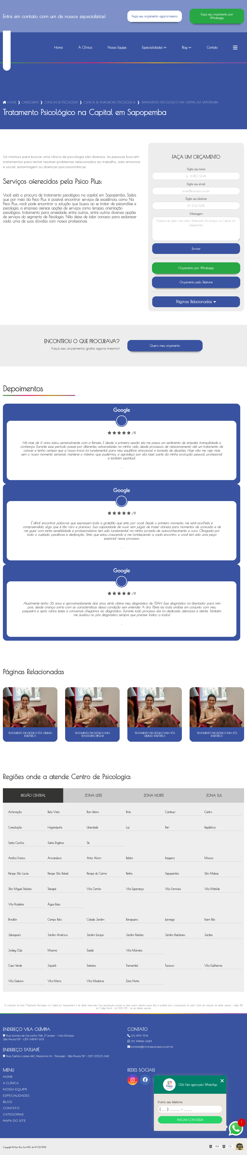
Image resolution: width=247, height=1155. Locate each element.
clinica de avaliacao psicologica (110, 102)
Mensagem (196, 213)
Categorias (30, 102)
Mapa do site (14, 1120)
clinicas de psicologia (61, 102)
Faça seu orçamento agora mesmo (155, 16)
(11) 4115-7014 (137, 1035)
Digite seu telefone (196, 198)
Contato (212, 47)
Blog (184, 47)
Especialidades (152, 47)
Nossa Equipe (117, 47)
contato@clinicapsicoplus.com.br (150, 1046)
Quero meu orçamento (165, 345)
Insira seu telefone (170, 1102)
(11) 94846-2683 (139, 1041)
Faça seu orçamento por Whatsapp (217, 16)
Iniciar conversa (190, 1119)
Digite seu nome (196, 169)
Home (58, 47)
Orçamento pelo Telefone (196, 282)
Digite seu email (196, 184)
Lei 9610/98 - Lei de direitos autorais (133, 1008)
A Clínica (85, 47)
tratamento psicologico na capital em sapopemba (179, 102)
